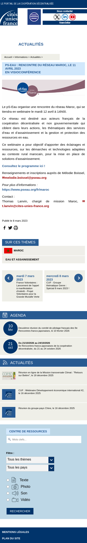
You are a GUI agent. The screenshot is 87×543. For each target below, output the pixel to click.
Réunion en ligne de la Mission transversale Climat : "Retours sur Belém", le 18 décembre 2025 (42, 378)
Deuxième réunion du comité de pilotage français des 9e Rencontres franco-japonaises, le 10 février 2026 (40, 328)
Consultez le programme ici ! (23, 166)
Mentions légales (15, 532)
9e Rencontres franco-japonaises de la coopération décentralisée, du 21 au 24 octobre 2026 (37, 346)
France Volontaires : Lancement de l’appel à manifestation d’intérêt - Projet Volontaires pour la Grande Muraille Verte (27, 286)
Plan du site (11, 538)
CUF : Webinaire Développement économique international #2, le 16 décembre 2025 (43, 395)
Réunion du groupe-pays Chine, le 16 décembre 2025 (38, 413)
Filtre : (10, 453)
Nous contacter (65, 11)
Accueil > (9, 57)
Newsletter (64, 22)
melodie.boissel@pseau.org (26, 177)
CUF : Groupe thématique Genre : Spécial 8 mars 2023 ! (57, 281)
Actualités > (36, 57)
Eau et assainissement (21, 259)
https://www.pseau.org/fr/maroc (25, 189)
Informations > (22, 57)
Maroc (14, 250)
